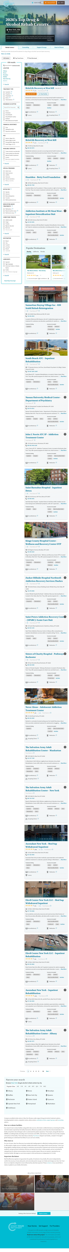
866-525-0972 (31, 94)
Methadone (9, 209)
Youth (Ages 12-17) (10, 144)
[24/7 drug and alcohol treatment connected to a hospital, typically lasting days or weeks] (11, 93)
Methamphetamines (11, 200)
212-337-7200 (30, 758)
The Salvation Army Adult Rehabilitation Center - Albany (41, 1032)
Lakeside (8, 251)
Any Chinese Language (11, 272)
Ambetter (8, 113)
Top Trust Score (19, 58)
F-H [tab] (22, 1086)
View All (7, 84)
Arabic (7, 270)
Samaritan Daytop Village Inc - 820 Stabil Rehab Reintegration (43, 307)
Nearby (29, 251)
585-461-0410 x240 (32, 445)
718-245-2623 (30, 552)
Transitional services (11, 161)
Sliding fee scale (10, 129)
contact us (49, 1163)
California (36, 251)
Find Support (59, 2)
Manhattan (51, 1104)
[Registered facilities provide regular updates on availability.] (59, 115)
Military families (10, 181)
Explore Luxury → (44, 1213)
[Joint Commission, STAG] (37, 111)
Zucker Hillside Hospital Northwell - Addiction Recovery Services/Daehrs (44, 579)
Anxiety (7, 224)
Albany (5, 71)
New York (14, 1083)
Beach (7, 241)
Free (7, 127)
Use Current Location (14, 32)
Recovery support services (12, 159)
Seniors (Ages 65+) (10, 138)
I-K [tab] (25, 1086)
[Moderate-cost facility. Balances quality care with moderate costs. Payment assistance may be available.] (28, 179)
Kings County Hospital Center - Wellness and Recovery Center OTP (43, 542)
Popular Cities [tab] (11, 1086)
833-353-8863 (30, 964)
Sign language (9, 264)
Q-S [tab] (37, 1086)
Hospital (8, 94)
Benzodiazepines (10, 196)
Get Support (43, 1226)
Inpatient (8, 92)
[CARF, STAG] (37, 388)
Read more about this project (36, 1235)
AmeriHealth (9, 115)
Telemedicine (9, 100)
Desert (7, 249)
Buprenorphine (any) (11, 211)
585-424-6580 (30, 665)
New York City (6, 78)
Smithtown (11, 1108)
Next (47, 1071)
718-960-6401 (30, 498)
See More (49, 107)
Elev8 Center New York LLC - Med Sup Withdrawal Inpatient (45, 902)
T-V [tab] (41, 1086)
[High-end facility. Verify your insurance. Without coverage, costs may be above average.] (41, 849)
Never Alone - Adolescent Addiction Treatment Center (44, 709)
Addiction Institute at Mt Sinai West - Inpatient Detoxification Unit (44, 213)
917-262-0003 (30, 854)
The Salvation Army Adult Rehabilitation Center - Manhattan (43, 749)
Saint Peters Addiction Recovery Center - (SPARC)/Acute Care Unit (46, 618)
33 (43, 1071)
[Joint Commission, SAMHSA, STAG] (37, 425)
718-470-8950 (30, 591)
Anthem (8, 118)
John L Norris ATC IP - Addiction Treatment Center (42, 436)
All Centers (6, 58)
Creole (7, 273)
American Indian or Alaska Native (12, 267)
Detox (7, 98)
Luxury (7, 157)
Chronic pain (9, 230)
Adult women (9, 173)
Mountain (8, 253)
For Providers (55, 1226)
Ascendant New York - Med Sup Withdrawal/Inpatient (41, 845)
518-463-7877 (30, 1041)
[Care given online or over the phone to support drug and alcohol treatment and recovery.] (13, 99)
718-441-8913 (30, 316)
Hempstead (32, 1104)
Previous (22, 1071)
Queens (5, 80)
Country (8, 247)
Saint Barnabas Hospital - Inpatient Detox (44, 489)
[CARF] (37, 333)
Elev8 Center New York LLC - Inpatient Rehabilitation (45, 955)
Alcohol (8, 194)
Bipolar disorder (10, 226)
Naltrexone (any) (10, 213)
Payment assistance (11, 131)
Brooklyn (5, 75)
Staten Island (32, 1099)
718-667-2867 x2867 (32, 371)
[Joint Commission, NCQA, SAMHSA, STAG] (37, 515)
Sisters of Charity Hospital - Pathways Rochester (45, 655)
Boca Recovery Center (60, 270)
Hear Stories (47, 2)
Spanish (8, 262)
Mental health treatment (12, 155)
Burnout (8, 228)
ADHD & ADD (9, 220)
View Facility (44, 94)
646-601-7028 (30, 185)
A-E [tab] (18, 1086)
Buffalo (5, 77)
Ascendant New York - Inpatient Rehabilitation (42, 992)
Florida (42, 251)
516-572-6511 (30, 408)
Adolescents (9, 183)
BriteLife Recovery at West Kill (40, 88)
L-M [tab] (29, 1086)
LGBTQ (7, 175)
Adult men (8, 171)
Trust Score (36, 1135)
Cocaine (8, 198)
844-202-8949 (30, 718)
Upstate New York (14, 1104)
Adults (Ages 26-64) (10, 140)
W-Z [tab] (45, 1086)
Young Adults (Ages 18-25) (12, 142)
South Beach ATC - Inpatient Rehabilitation (40, 360)
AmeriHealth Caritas (11, 117)
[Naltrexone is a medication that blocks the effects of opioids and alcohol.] (15, 212)
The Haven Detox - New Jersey (36, 270)
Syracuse (51, 1099)
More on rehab (5, 54)
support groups (51, 1120)
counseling (60, 1120)
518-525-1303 (30, 628)
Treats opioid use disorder (12, 153)
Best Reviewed (33, 58)
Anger (7, 222)
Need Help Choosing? (10, 281)
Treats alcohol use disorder (13, 151)
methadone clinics (41, 1120)
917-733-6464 (30, 911)
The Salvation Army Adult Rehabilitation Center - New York (42, 789)
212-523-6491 (30, 222)
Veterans (8, 177)
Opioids (7, 192)
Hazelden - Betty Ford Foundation (43, 177)
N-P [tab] (33, 1086)
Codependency (9, 232)
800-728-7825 (30, 798)
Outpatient (8, 96)
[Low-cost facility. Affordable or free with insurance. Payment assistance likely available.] (27, 216)
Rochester (6, 82)
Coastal (7, 245)
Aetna (7, 111)
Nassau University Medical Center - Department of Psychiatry (43, 399)
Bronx (4, 73)
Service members (10, 179)
